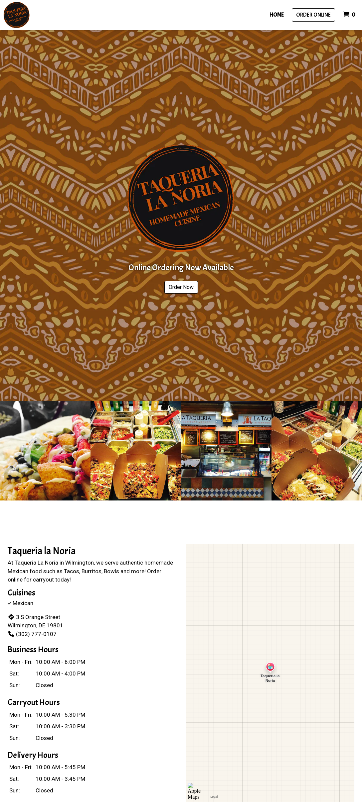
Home (277, 14)
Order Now (181, 287)
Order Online (313, 14)
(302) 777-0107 (32, 634)
